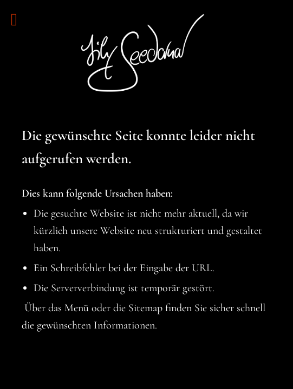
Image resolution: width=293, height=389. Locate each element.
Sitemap (145, 307)
